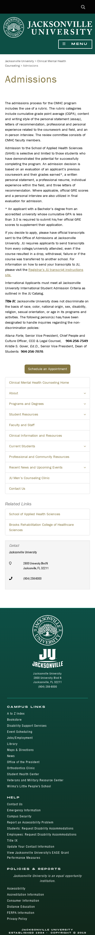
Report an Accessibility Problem (30, 822)
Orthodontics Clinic (21, 768)
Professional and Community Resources (39, 456)
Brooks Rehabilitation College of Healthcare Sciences (41, 527)
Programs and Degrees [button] (49, 405)
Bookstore (14, 719)
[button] (83, 7)
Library (12, 744)
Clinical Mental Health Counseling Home (39, 382)
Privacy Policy (17, 919)
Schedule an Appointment (47, 369)
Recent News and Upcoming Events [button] (49, 469)
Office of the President (23, 762)
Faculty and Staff (21, 425)
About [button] (49, 395)
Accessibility (16, 888)
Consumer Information (23, 900)
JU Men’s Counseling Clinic (29, 478)
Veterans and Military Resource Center (35, 780)
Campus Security (19, 816)
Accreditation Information (25, 894)
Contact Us (17, 488)
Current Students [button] (49, 448)
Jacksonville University (19, 61)
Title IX (12, 840)
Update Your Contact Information (30, 846)
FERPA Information (20, 913)
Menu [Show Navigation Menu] (75, 44)
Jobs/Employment (20, 738)
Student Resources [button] (49, 416)
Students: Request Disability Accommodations (40, 828)
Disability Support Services (27, 725)
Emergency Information (24, 810)
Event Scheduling (19, 732)
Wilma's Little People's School (29, 786)
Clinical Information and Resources (35, 435)
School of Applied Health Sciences (34, 514)
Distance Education (21, 906)
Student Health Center (23, 774)
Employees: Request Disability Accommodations (42, 834)
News (11, 756)
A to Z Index (16, 713)
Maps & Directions (20, 750)
